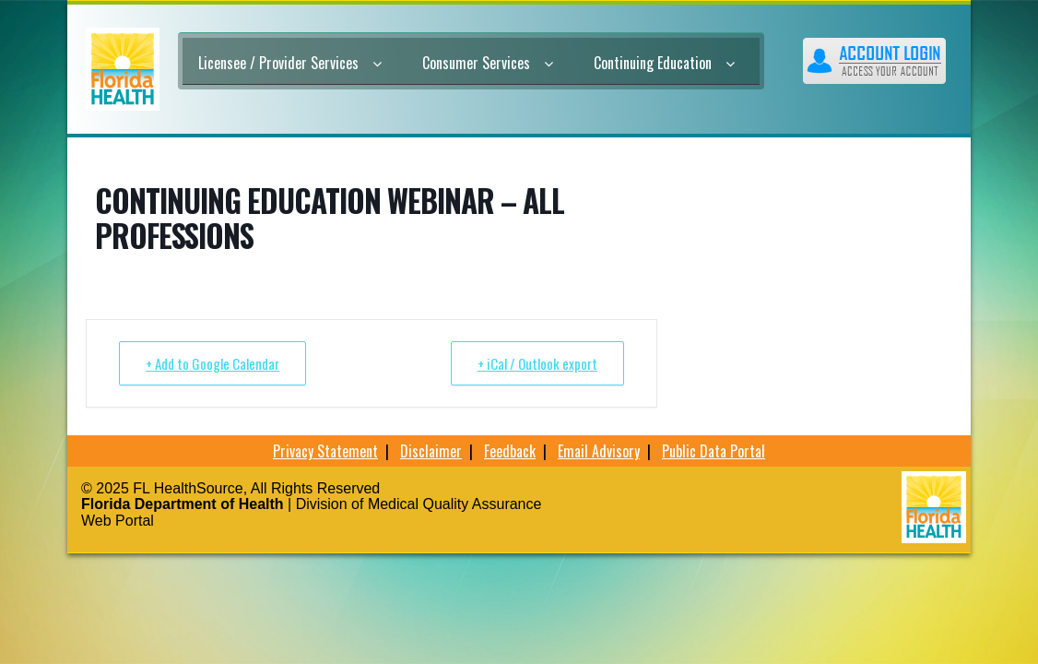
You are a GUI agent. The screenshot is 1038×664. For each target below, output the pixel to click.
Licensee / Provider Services (290, 63)
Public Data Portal (713, 451)
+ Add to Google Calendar (212, 363)
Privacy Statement (325, 451)
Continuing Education (664, 63)
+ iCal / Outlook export (537, 363)
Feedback (510, 451)
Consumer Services (487, 63)
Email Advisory (599, 451)
